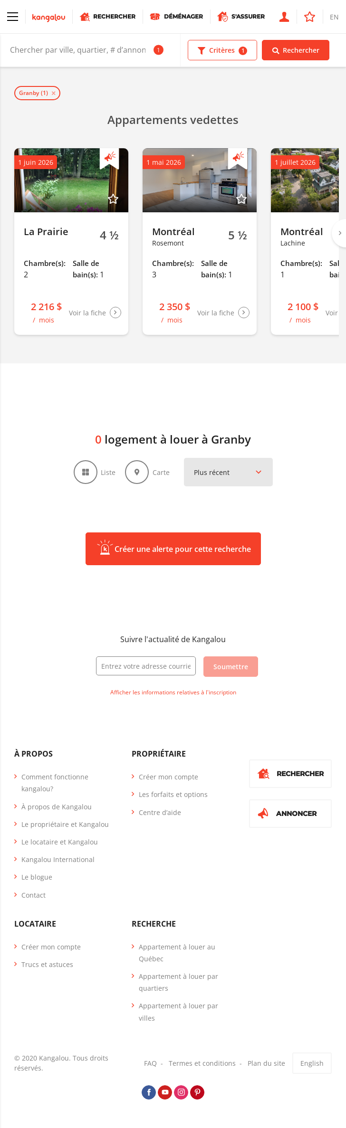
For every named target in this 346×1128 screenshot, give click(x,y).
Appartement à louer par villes (178, 1011)
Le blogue (36, 877)
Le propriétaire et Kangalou (65, 824)
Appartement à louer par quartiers (178, 982)
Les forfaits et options (173, 794)
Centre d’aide (160, 812)
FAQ (150, 1063)
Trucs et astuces (47, 964)
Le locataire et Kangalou (59, 841)
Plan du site (266, 1063)
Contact (33, 895)
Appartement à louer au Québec (177, 952)
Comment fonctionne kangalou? (54, 782)
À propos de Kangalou (56, 806)
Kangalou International (58, 859)
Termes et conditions (202, 1063)
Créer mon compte (168, 776)
